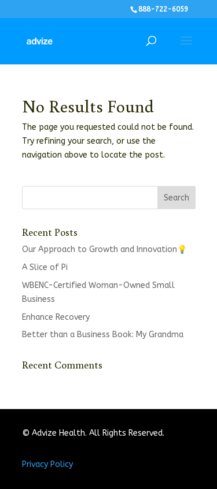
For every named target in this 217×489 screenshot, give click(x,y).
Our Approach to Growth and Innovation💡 (104, 249)
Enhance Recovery (56, 317)
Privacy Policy (47, 464)
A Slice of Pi (45, 267)
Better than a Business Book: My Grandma (102, 335)
